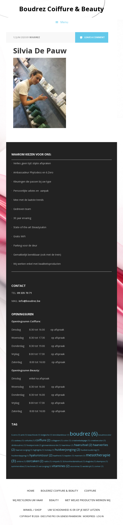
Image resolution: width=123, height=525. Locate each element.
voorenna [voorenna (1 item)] (76, 466)
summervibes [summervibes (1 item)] (19, 466)
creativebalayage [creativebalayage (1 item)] (81, 440)
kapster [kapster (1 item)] (69, 455)
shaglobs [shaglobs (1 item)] (91, 461)
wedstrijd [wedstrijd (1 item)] (88, 466)
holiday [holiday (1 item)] (49, 450)
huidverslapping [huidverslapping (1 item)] (20, 455)
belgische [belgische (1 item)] (46, 435)
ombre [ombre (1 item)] (21, 461)
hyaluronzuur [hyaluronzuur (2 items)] (40, 455)
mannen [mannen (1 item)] (80, 455)
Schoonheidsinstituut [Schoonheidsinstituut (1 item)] (74, 461)
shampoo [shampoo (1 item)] (102, 461)
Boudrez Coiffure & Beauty (61, 9)
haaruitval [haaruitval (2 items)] (83, 445)
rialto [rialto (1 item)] (48, 461)
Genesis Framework (70, 516)
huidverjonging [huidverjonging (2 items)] (67, 450)
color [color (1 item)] (67, 440)
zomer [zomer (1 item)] (98, 466)
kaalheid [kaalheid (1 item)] (58, 455)
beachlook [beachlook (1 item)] (34, 435)
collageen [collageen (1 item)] (57, 440)
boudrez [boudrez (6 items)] (84, 433)
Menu (64, 22)
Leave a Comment (94, 37)
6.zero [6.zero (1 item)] (15, 435)
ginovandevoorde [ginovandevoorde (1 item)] (51, 445)
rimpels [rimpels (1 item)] (57, 461)
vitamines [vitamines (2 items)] (61, 466)
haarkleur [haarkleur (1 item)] (67, 445)
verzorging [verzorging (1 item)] (45, 466)
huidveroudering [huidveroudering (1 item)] (90, 450)
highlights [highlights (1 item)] (38, 450)
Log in (100, 516)
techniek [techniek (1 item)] (32, 466)
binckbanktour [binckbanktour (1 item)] (61, 435)
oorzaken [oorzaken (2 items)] (34, 461)
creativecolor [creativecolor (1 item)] (98, 440)
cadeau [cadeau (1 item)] (19, 440)
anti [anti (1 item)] (24, 435)
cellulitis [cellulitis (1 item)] (29, 440)
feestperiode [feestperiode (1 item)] (34, 445)
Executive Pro (48, 516)
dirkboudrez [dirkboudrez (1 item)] (18, 445)
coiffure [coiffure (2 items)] (42, 440)
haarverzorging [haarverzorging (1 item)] (24, 450)
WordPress (89, 516)
